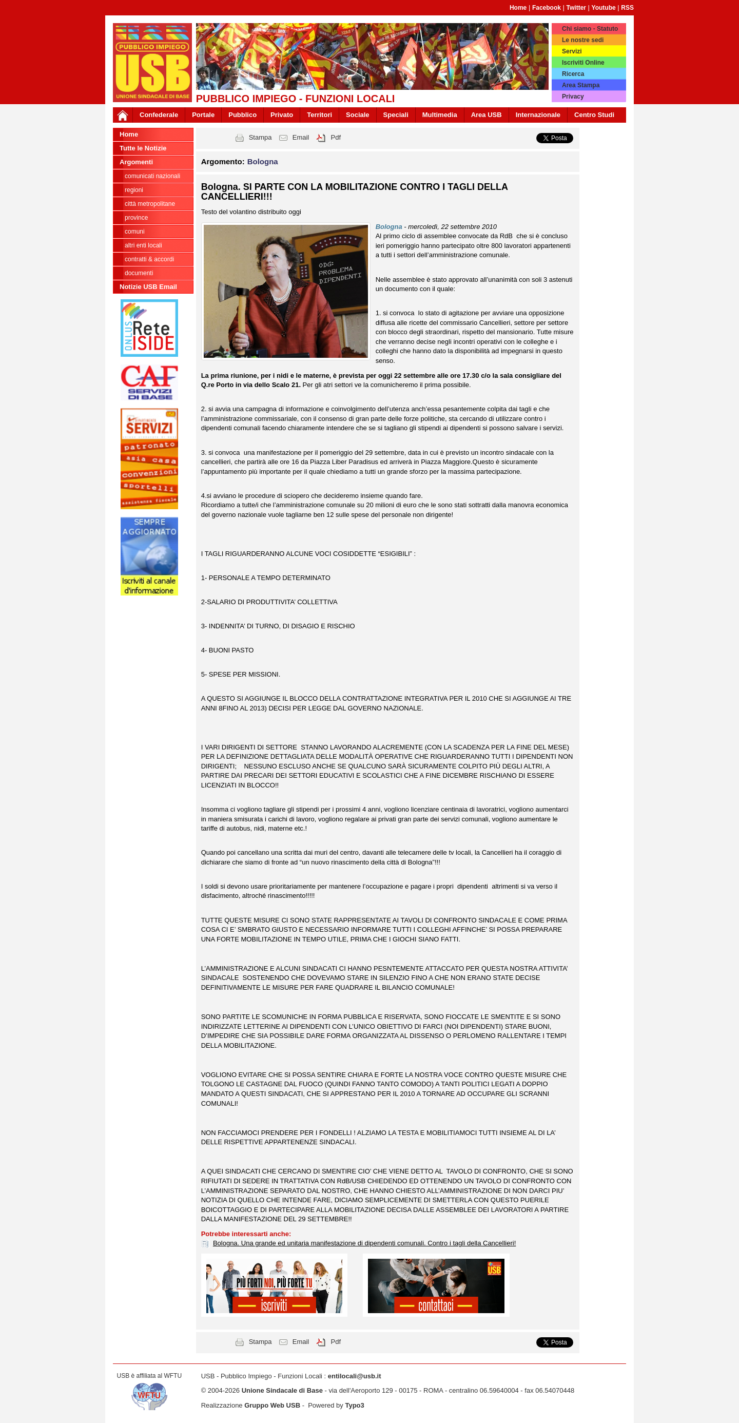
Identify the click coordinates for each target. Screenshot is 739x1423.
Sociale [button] (357, 115)
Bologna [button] (262, 161)
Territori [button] (319, 115)
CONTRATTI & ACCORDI (149, 259)
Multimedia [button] (439, 115)
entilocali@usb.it (354, 1376)
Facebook (546, 7)
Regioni (134, 190)
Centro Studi (594, 115)
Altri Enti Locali (143, 245)
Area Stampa (580, 85)
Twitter (576, 7)
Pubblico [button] (242, 115)
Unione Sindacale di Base (282, 1390)
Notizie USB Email (148, 287)
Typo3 (354, 1405)
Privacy (573, 96)
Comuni (135, 231)
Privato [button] (281, 115)
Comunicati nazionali (152, 176)
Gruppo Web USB (272, 1405)
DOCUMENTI (139, 273)
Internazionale (538, 115)
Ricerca (573, 74)
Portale (203, 115)
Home (518, 7)
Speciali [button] (396, 115)
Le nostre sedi (583, 40)
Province (136, 217)
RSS (627, 7)
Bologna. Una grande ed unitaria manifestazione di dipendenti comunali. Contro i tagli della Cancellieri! (364, 1243)
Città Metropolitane (150, 203)
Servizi (572, 51)
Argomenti (136, 162)
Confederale (159, 115)
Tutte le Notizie (143, 148)
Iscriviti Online (583, 62)
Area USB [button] (486, 115)
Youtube (604, 7)
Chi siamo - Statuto (590, 28)
